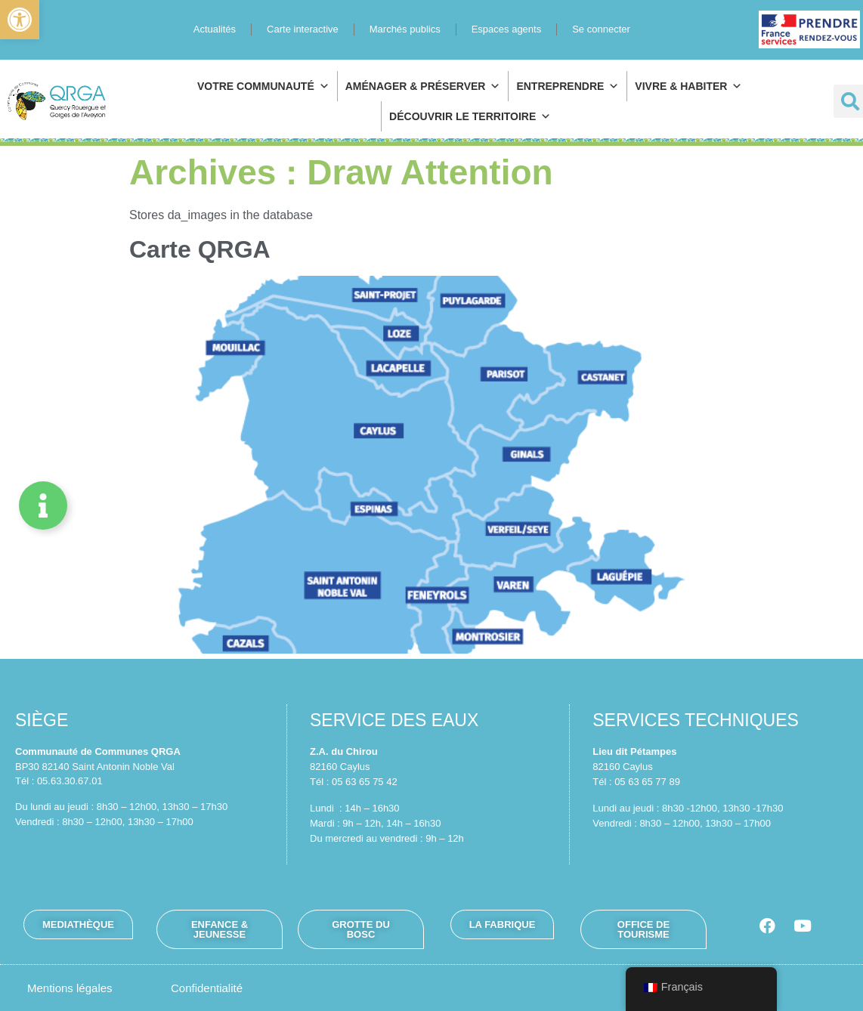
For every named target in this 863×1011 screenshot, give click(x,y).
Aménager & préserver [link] (423, 86)
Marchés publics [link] (405, 29)
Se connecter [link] (601, 29)
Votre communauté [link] (263, 86)
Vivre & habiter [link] (688, 86)
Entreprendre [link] (567, 86)
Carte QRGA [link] (200, 249)
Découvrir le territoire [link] (470, 116)
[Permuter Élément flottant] (43, 505)
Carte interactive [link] (303, 29)
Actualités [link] (214, 29)
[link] (19, 19)
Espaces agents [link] (507, 29)
